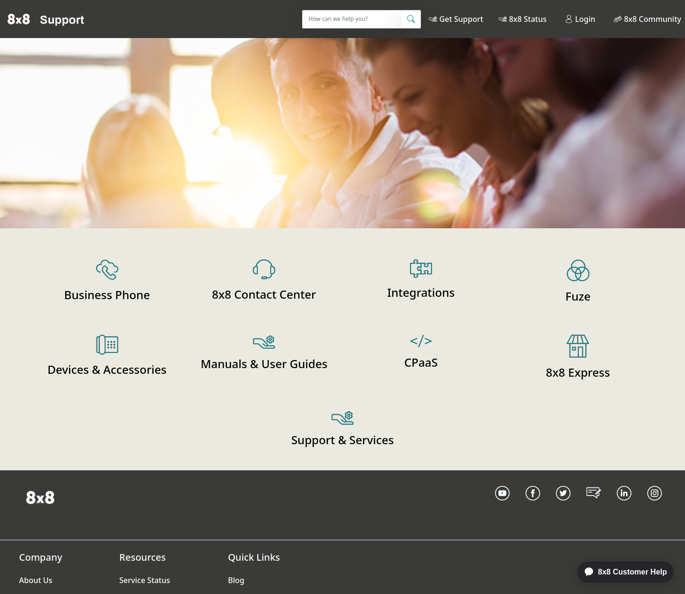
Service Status (144, 580)
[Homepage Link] (40, 496)
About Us (35, 580)
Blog (236, 580)
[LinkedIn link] (624, 505)
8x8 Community (652, 19)
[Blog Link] (593, 505)
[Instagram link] (654, 505)
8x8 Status (528, 19)
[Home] (46, 19)
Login (580, 19)
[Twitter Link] (563, 505)
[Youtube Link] (502, 505)
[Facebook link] (532, 505)
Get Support (461, 19)
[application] (620, 572)
